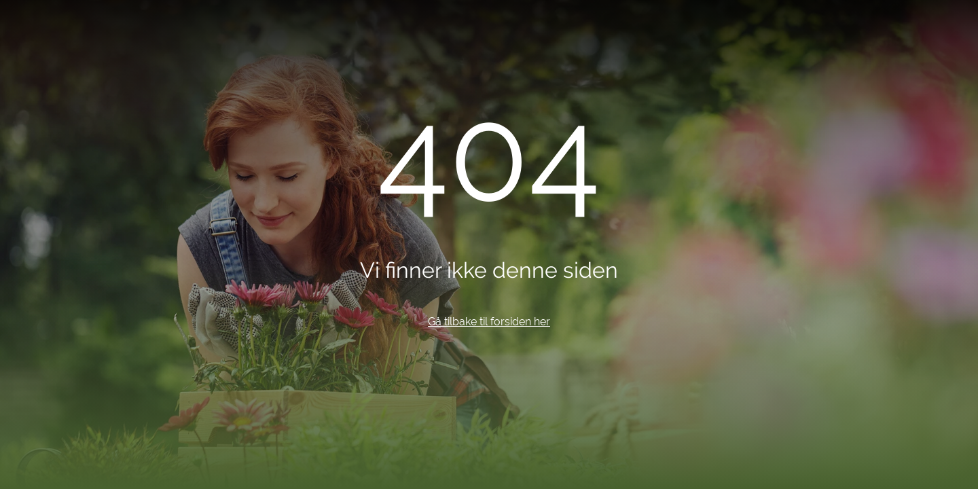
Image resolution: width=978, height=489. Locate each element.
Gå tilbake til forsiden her (489, 321)
